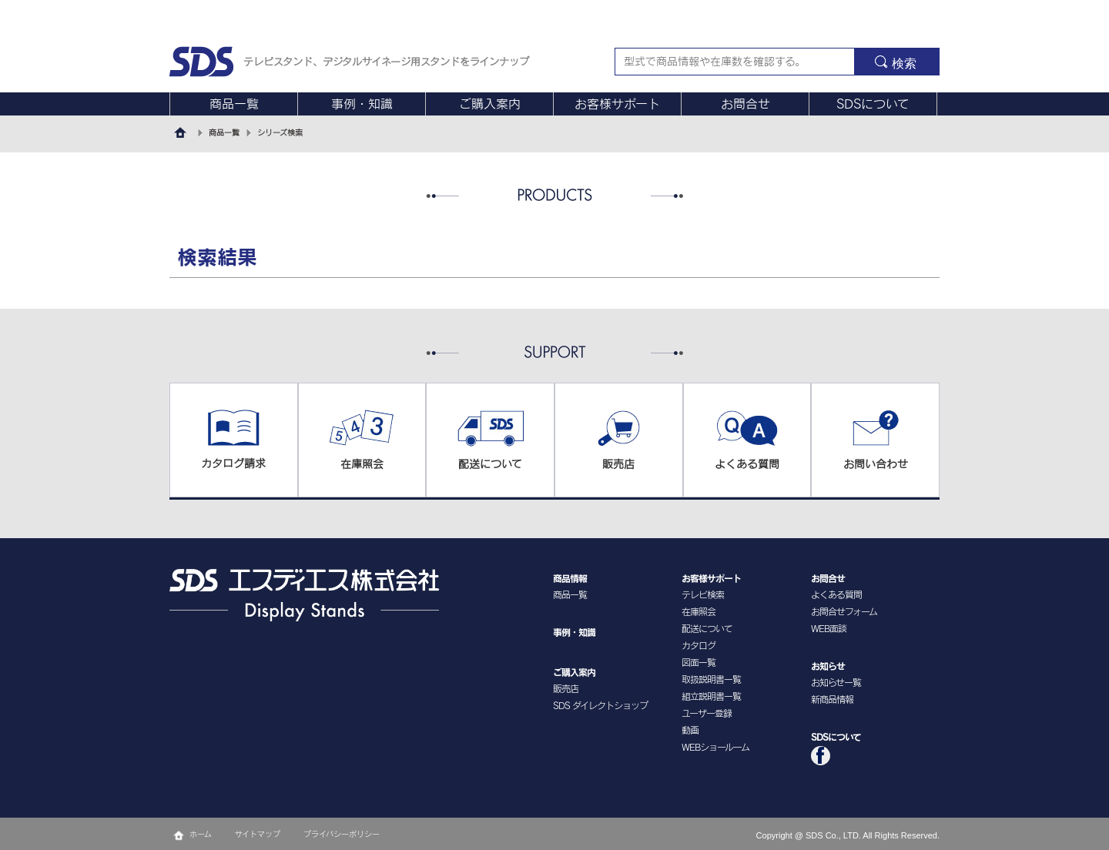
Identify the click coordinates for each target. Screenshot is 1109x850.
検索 (904, 63)
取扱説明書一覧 (711, 679)
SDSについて (873, 104)
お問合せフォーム (844, 611)
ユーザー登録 (707, 713)
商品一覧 (234, 104)
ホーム (200, 834)
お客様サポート (617, 104)
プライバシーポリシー (341, 834)
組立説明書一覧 (711, 696)
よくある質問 (836, 594)
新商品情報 (832, 699)
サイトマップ (257, 834)
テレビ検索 (703, 594)
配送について (707, 628)
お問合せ (745, 104)
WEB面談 (828, 628)
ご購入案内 (490, 104)
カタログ (698, 645)
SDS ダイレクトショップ (600, 705)
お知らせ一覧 (836, 682)
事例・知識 (362, 104)
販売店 (565, 688)
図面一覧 (698, 662)
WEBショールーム (715, 746)
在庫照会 (698, 611)
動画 (690, 730)
